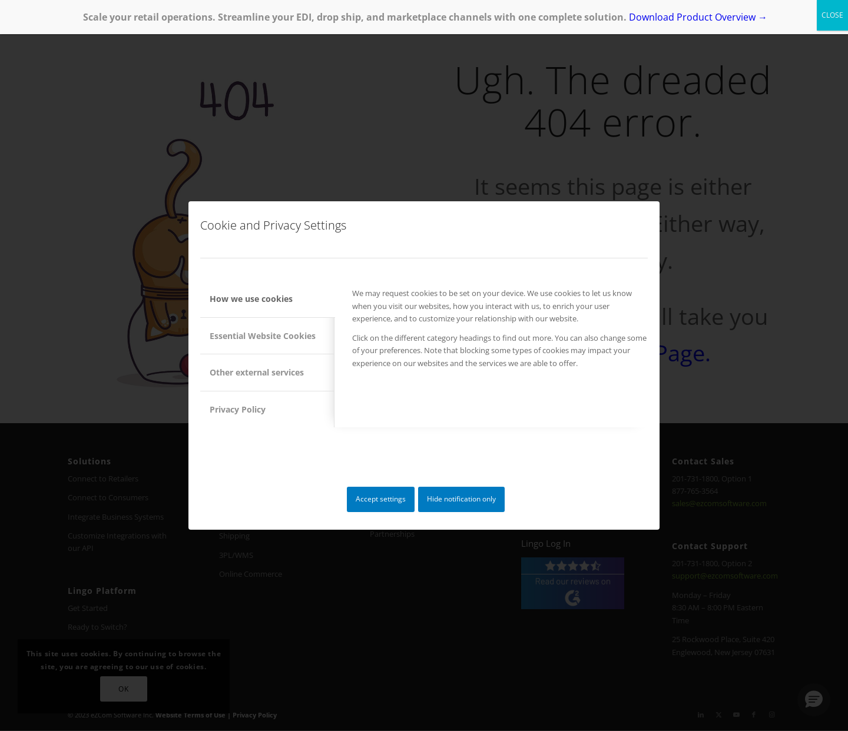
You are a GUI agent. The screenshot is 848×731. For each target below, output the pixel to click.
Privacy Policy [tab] (238, 409)
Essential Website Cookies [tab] (263, 335)
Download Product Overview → (698, 17)
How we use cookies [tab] (251, 298)
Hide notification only (461, 499)
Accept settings (381, 499)
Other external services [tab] (257, 372)
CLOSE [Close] (832, 15)
